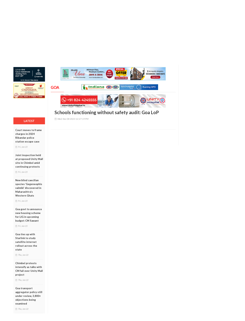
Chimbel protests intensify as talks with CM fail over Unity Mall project (29, 269)
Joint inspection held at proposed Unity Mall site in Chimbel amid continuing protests (29, 161)
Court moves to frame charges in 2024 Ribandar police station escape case (28, 136)
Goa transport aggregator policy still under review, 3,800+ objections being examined (28, 296)
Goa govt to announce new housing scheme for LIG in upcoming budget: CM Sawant (28, 215)
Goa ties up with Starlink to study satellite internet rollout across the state (26, 242)
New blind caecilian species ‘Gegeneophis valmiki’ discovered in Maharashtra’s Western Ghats (28, 188)
